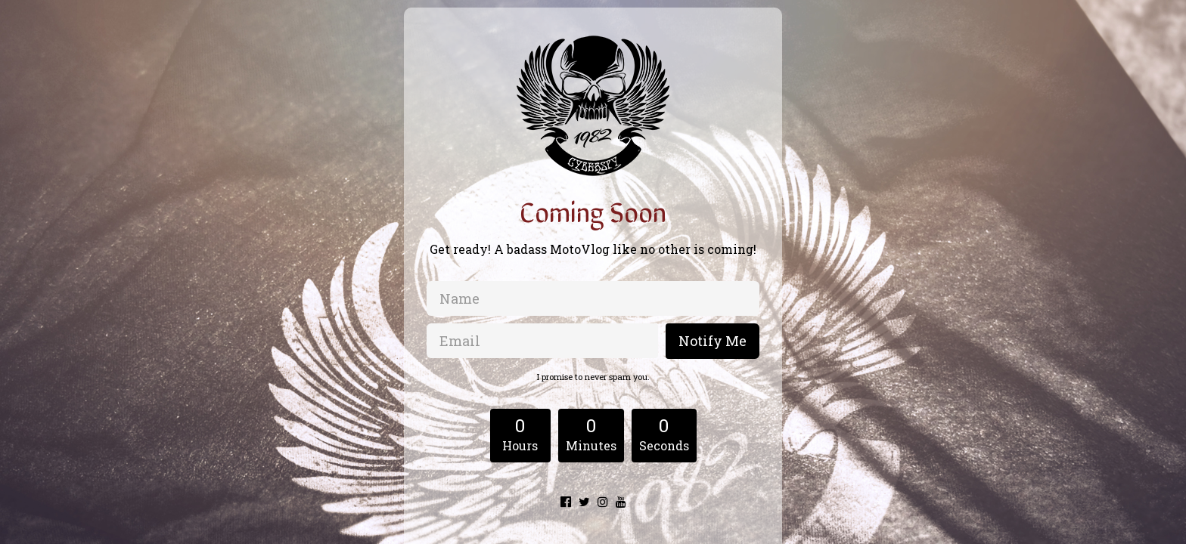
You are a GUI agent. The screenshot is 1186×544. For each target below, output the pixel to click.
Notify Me (712, 341)
